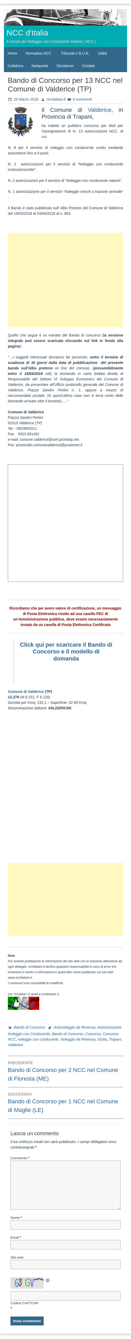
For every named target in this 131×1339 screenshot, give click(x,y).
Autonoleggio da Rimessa (74, 1027)
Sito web (17, 1257)
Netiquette (40, 66)
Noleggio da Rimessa (78, 1039)
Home (12, 53)
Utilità (102, 53)
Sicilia (102, 1039)
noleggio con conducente (38, 1039)
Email (15, 1237)
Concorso (93, 1034)
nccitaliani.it (56, 99)
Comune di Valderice (26, 691)
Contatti (88, 66)
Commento (19, 1158)
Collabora (15, 66)
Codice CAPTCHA (24, 1303)
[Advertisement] (65, 280)
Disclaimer (65, 66)
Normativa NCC (38, 53)
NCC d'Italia (27, 32)
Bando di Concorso (29, 1027)
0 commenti (82, 99)
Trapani (115, 1039)
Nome (16, 1218)
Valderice (99, 110)
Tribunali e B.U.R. (75, 53)
